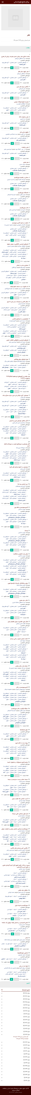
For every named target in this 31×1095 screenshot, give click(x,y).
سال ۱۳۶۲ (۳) (26, 1075)
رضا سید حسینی (11, 179)
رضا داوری (22, 119)
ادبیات (14, 873)
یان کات (23, 668)
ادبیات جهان (9, 959)
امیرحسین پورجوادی (20, 486)
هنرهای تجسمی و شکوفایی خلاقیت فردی (17, 340)
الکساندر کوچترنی (21, 225)
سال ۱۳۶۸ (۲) (26, 1057)
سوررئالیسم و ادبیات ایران (21, 905)
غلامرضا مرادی (21, 304)
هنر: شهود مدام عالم (23, 72)
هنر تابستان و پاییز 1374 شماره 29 (20, 1037)
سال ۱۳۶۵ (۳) (26, 1066)
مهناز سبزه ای (22, 801)
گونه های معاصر (9, 974)
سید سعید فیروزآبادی (10, 288)
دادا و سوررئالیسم (24, 208)
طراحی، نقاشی (13, 235)
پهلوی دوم (8, 277)
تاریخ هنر (6, 382)
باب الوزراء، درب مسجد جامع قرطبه (19, 287)
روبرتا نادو (22, 342)
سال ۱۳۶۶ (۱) (27, 1063)
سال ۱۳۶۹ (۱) (27, 1054)
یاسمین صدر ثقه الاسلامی (10, 968)
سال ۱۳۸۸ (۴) (26, 993)
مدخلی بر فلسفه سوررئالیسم (21, 177)
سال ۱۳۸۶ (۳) (26, 999)
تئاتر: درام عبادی (23, 600)
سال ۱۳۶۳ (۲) (26, 1072)
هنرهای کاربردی (5, 271)
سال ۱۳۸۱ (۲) (27, 1014)
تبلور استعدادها (24, 730)
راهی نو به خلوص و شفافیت (20, 554)
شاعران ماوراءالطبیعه (22, 953)
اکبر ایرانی (23, 397)
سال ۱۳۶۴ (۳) (26, 1069)
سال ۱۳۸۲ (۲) (26, 1011)
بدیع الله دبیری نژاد (20, 448)
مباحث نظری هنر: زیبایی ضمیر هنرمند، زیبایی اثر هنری (15, 57)
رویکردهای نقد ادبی (20, 931)
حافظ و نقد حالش (23, 890)
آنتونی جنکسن (21, 850)
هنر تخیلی (25, 162)
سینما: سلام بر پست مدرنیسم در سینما (18, 779)
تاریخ (15, 275)
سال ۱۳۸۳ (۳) (26, 1008)
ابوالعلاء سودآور (21, 246)
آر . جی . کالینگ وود (20, 149)
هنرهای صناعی (21, 310)
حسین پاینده (22, 781)
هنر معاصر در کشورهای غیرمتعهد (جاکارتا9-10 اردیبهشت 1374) (18, 377)
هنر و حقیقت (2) (23, 117)
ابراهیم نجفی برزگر (9, 361)
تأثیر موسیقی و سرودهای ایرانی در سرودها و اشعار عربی (17, 445)
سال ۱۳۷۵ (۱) (26, 1031)
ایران (11, 411)
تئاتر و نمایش (13, 110)
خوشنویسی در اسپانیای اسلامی (20, 319)
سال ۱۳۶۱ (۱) (27, 1077)
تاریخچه (23, 460)
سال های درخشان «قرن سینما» (20, 814)
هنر (28, 35)
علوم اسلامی (7, 875)
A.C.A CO (11, 1092)
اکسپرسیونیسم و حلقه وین (21, 507)
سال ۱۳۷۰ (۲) (26, 1051)
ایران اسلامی (9, 275)
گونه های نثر (9, 944)
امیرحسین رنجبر (7, 149)
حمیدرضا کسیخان (11, 195)
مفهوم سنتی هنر (24, 132)
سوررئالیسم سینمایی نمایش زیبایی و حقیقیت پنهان (14, 829)
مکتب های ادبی (21, 915)
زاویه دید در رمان (23, 966)
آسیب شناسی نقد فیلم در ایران (20, 799)
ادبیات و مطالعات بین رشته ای (18, 875)
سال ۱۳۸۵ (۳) (26, 1002)
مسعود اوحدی (21, 816)
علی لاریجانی (22, 89)
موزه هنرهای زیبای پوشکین (21, 359)
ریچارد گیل (22, 968)
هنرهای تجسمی (21, 235)
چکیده (16, 68)
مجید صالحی (22, 869)
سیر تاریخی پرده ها (23, 484)
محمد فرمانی (11, 892)
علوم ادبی (9, 909)
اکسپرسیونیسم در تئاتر (22, 687)
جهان (7, 235)
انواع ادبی (9, 972)
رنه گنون (23, 134)
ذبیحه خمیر (22, 321)
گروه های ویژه (5, 62)
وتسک (26, 531)
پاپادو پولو (23, 267)
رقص (15, 411)
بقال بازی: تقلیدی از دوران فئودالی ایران (18, 622)
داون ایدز (23, 210)
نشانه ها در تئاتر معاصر (21, 666)
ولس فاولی (22, 195)
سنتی (7, 411)
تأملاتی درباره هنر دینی (22, 87)
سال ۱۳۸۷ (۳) (26, 996)
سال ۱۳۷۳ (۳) (26, 1042)
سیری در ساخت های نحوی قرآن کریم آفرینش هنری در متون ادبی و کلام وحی (16, 866)
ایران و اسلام (5, 256)
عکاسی (14, 856)
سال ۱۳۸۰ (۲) (26, 1017)
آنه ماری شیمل (21, 892)
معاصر (3, 944)
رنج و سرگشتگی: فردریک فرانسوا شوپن (18, 583)
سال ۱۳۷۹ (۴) (26, 1020)
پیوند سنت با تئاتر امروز (21, 743)
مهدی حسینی (10, 246)
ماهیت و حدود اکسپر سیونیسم (20, 223)
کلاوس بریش (22, 288)
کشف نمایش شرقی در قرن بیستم (19, 639)
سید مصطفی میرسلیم (20, 58)
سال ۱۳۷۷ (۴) (26, 1026)
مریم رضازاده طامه (8, 940)
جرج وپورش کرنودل (20, 689)
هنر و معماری (13, 62)
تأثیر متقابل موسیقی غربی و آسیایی (18, 421)
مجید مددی (22, 164)
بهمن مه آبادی (21, 509)
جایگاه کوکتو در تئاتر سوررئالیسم (19, 709)
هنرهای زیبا (6, 108)
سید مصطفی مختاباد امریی (18, 602)
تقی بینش (22, 469)
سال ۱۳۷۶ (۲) (26, 1028)
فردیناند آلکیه (22, 179)
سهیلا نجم (22, 641)
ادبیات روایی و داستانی (20, 974)
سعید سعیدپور (21, 955)
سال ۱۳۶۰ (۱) (27, 1080)
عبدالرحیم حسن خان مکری (18, 423)
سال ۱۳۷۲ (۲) (26, 1045)
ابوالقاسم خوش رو (21, 104)
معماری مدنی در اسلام (22, 265)
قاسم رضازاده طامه (21, 585)
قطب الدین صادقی (20, 624)
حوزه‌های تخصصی (22, 62)
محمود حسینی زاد (8, 225)
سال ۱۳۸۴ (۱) (26, 1005)
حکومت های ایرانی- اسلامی (18, 277)
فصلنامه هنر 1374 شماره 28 (22, 1039)
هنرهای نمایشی (21, 110)
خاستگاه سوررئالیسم (23, 193)
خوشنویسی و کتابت (11, 327)
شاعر (26, 938)
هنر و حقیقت (24, 147)
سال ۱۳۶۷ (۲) (26, 1060)
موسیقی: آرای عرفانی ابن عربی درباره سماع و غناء (15, 395)
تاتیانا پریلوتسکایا (21, 361)
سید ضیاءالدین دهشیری (11, 134)
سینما (15, 367)
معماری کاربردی (21, 273)
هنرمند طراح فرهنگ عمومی (21, 102)
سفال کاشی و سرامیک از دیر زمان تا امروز (17, 302)
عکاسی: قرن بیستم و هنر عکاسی (19, 848)
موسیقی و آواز (13, 429)
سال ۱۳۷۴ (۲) (26, 1034)
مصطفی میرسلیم (21, 74)
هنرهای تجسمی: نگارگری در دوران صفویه (17, 244)
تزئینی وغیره (14, 310)
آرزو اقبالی (14, 267)
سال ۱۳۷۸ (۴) (26, 1023)
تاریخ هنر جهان (21, 384)
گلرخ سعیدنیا (13, 321)
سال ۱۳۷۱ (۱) (27, 1048)
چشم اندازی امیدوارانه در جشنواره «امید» (17, 762)
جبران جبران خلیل (21, 940)
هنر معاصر (14, 384)
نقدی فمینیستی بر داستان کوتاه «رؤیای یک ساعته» (15, 923)
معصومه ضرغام (8, 689)
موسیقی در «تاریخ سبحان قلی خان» (18, 467)
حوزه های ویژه (8, 896)
